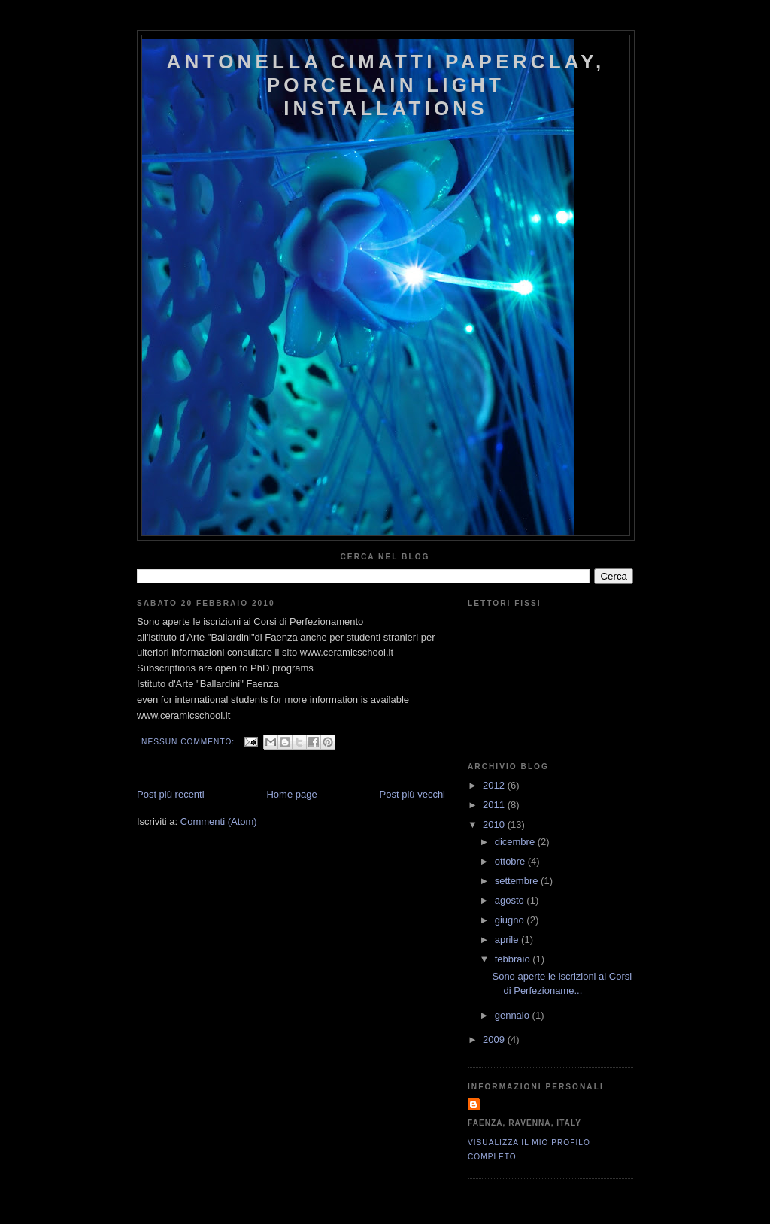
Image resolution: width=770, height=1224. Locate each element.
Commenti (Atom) (218, 821)
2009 (495, 1039)
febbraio (514, 959)
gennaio (513, 1015)
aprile (508, 939)
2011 (495, 804)
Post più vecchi (412, 794)
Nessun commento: (189, 742)
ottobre (511, 861)
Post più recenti (171, 794)
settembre (518, 880)
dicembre (516, 841)
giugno (511, 920)
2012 (495, 785)
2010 (495, 824)
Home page (291, 794)
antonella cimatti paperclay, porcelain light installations (386, 85)
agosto (511, 900)
